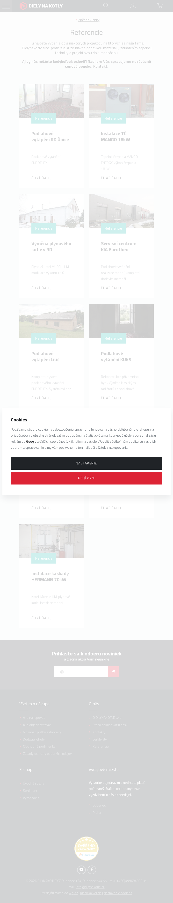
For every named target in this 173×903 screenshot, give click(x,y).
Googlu (31, 441)
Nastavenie (86, 463)
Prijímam (86, 477)
